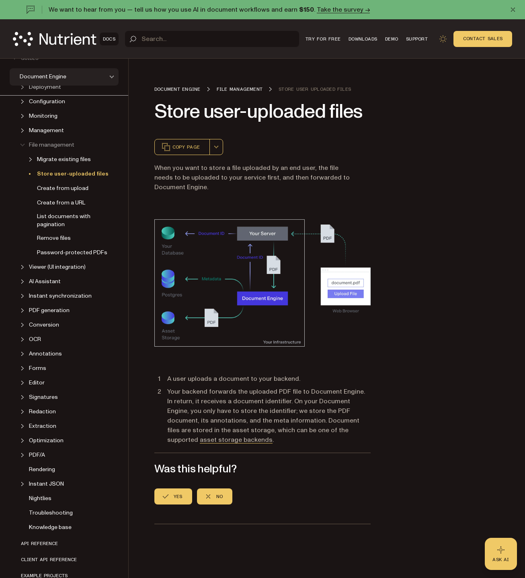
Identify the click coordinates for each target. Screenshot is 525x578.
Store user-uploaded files (73, 174)
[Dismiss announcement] (513, 10)
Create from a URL (61, 202)
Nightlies (40, 498)
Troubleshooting (51, 513)
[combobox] (216, 147)
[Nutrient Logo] (66, 39)
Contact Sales (482, 38)
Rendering (42, 469)
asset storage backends (236, 439)
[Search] (212, 39)
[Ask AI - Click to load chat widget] (501, 554)
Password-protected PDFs (72, 252)
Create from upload (62, 188)
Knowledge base (50, 527)
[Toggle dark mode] (443, 39)
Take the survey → (343, 9)
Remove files (54, 238)
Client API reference (49, 559)
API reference (39, 543)
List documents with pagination (63, 220)
